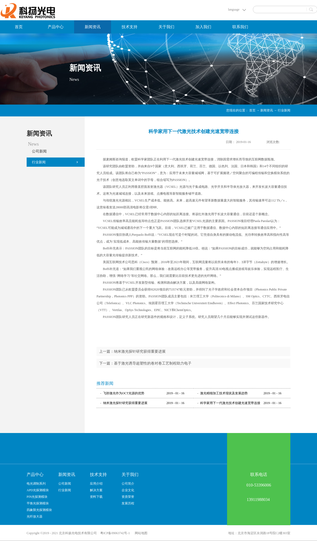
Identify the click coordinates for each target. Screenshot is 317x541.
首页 (19, 27)
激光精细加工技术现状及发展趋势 (224, 393)
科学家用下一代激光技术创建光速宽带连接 (230, 403)
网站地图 (140, 533)
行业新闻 (284, 110)
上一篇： (132, 351)
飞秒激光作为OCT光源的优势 (123, 393)
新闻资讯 (266, 110)
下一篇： (145, 363)
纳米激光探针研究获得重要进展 (125, 403)
